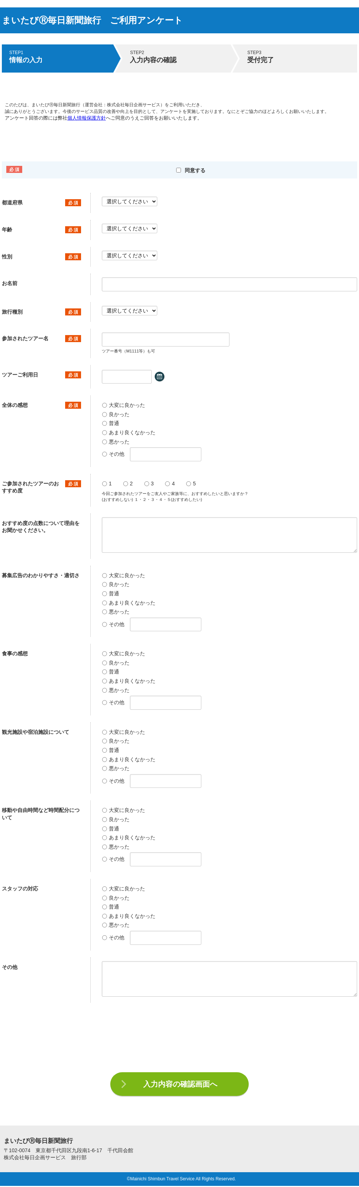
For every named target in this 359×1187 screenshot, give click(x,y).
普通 (110, 423)
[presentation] (179, 1039)
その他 (113, 454)
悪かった (116, 442)
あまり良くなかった (128, 432)
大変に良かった (123, 405)
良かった (116, 414)
